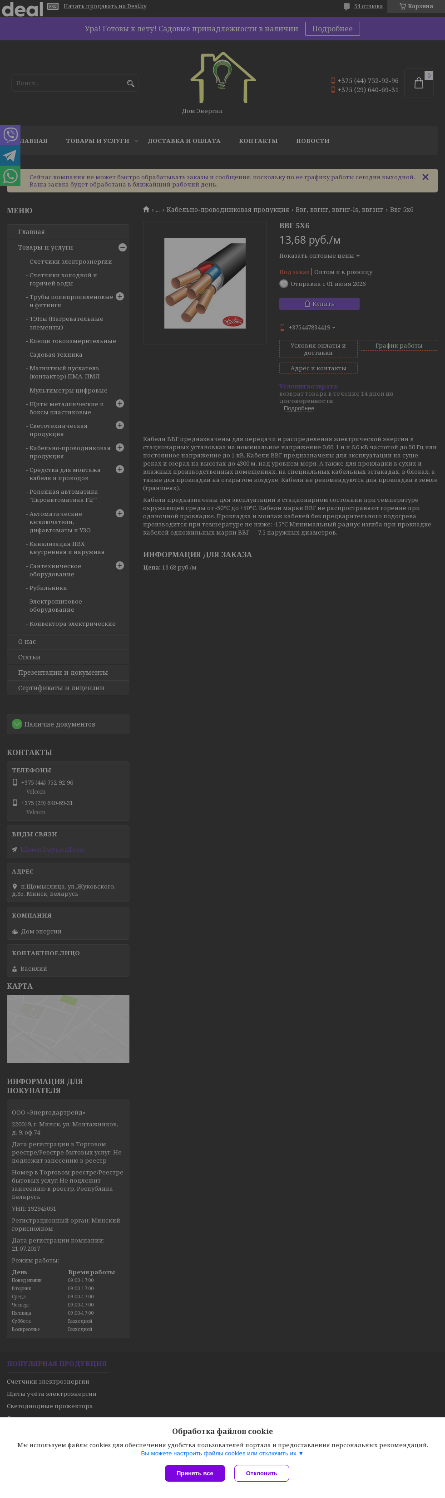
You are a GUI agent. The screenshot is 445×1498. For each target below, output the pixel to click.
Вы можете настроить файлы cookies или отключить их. (219, 1453)
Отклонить (261, 1473)
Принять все (195, 1473)
